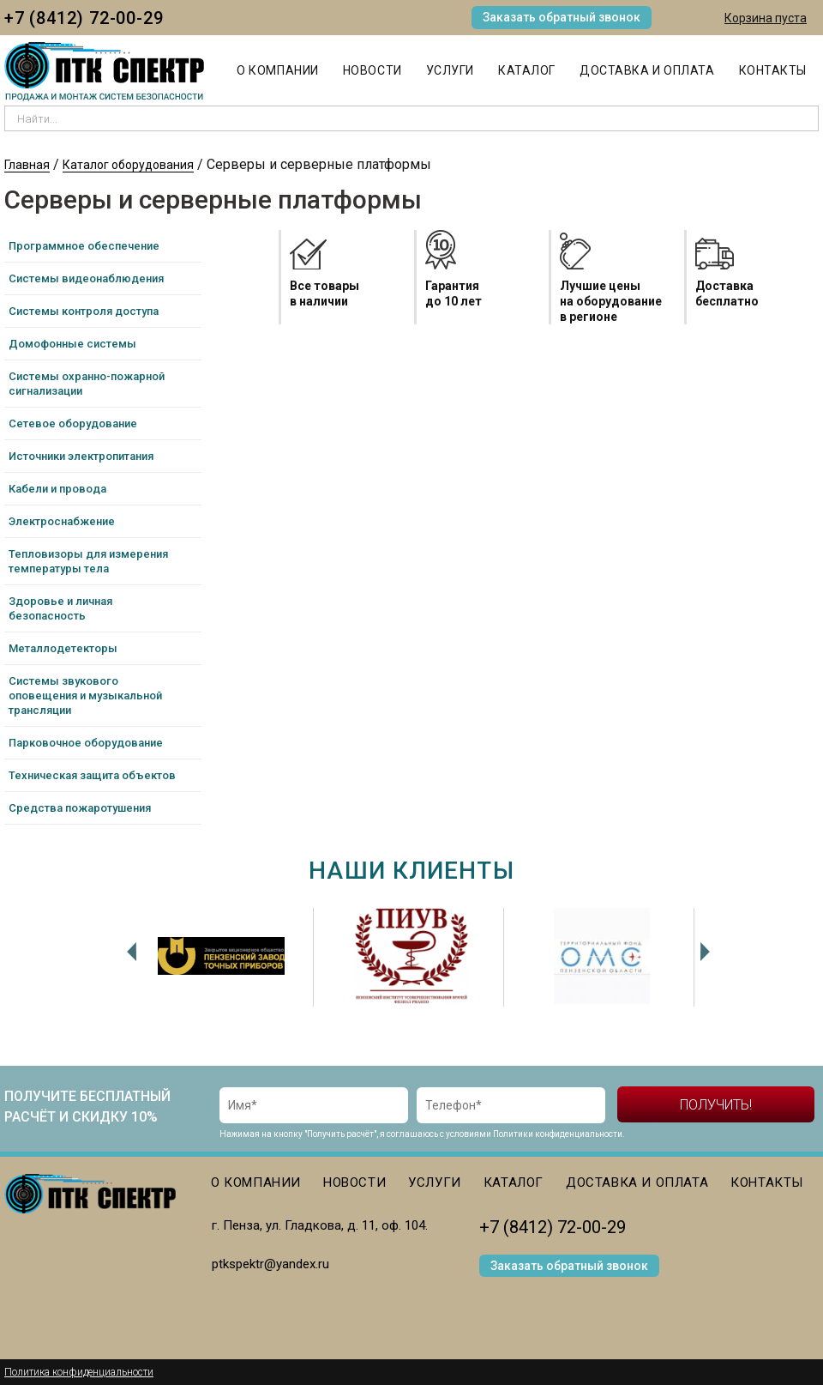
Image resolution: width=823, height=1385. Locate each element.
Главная (27, 165)
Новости (372, 70)
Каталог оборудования (128, 165)
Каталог (527, 70)
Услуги (450, 70)
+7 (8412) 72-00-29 (83, 18)
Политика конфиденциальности (78, 1372)
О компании (278, 70)
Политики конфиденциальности (557, 1134)
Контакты (773, 70)
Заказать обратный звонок (561, 17)
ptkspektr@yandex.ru (270, 1264)
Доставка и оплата (647, 70)
